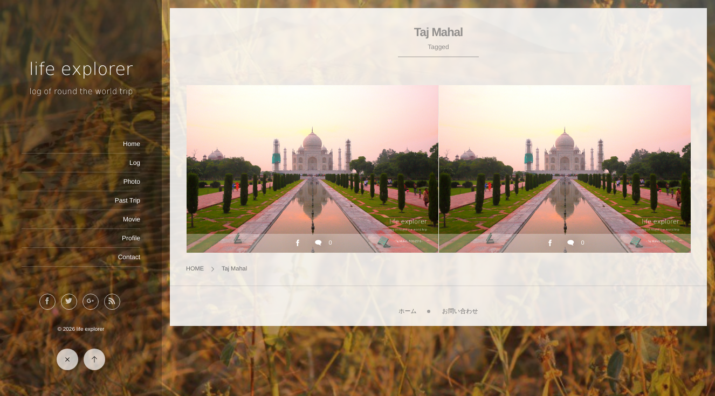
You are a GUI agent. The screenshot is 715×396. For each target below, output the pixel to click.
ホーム (407, 311)
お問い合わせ (460, 311)
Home (131, 144)
